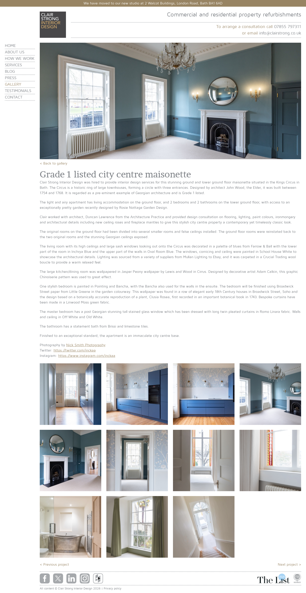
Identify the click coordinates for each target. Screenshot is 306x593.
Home (10, 46)
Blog (10, 71)
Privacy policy (112, 588)
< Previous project (54, 565)
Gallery (13, 84)
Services (13, 65)
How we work (19, 58)
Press (10, 78)
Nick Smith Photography (85, 345)
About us (14, 52)
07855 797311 (287, 26)
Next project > (289, 565)
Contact (13, 97)
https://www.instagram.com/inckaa (86, 356)
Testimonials (18, 91)
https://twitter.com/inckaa (75, 350)
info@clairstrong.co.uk (280, 33)
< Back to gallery (53, 163)
